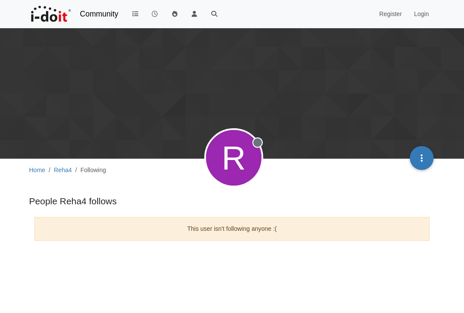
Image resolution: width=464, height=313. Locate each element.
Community (99, 14)
